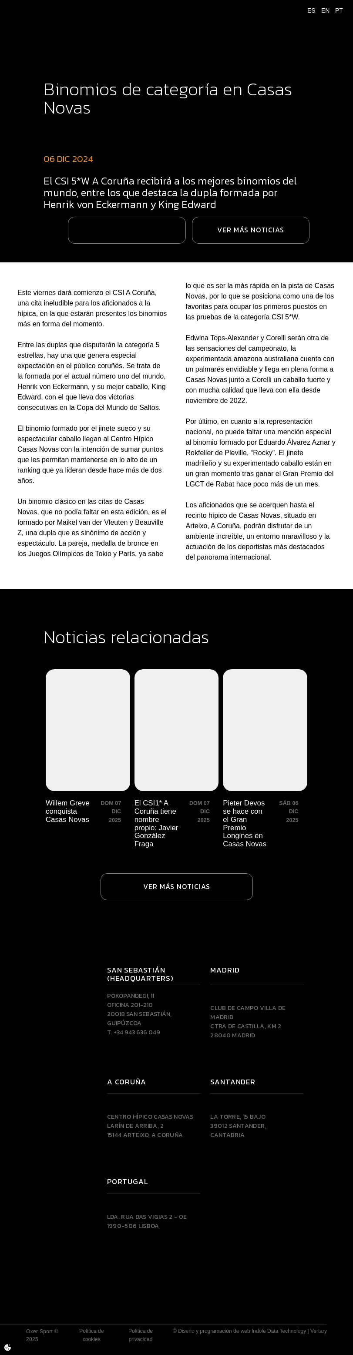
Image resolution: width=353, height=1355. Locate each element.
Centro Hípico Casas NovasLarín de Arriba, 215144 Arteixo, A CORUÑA (150, 1126)
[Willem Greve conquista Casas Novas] (88, 759)
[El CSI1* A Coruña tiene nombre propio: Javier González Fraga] (176, 759)
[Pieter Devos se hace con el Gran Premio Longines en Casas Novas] (265, 759)
